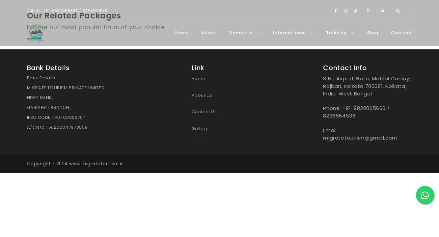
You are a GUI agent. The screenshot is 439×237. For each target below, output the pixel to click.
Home (182, 33)
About (208, 33)
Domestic (244, 33)
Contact (401, 33)
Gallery (200, 128)
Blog (372, 33)
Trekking (340, 33)
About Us (202, 95)
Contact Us (204, 112)
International (293, 33)
